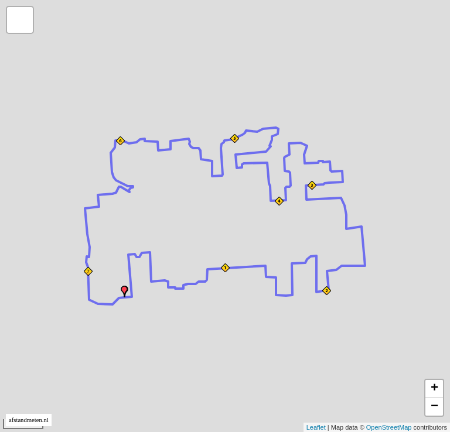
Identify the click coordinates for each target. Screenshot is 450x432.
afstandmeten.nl (29, 420)
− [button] (434, 407)
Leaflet (316, 427)
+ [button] (434, 388)
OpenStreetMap (389, 427)
